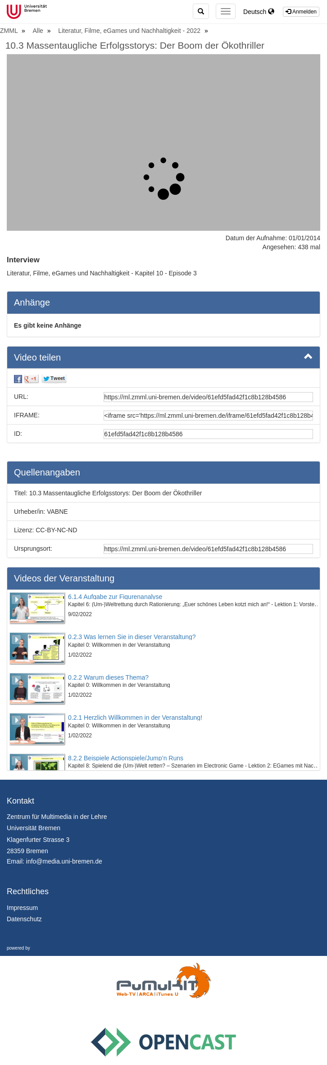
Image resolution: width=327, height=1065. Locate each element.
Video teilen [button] (163, 357)
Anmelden (301, 12)
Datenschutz (24, 919)
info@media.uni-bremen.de (64, 861)
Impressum (22, 907)
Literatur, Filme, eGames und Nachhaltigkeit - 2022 (130, 30)
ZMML (9, 30)
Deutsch (258, 11)
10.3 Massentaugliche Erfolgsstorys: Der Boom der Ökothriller (134, 45)
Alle (39, 30)
